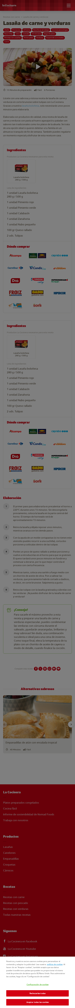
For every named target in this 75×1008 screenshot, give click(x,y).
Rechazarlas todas (37, 993)
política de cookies (54, 964)
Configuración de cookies (37, 984)
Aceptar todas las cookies (37, 1002)
